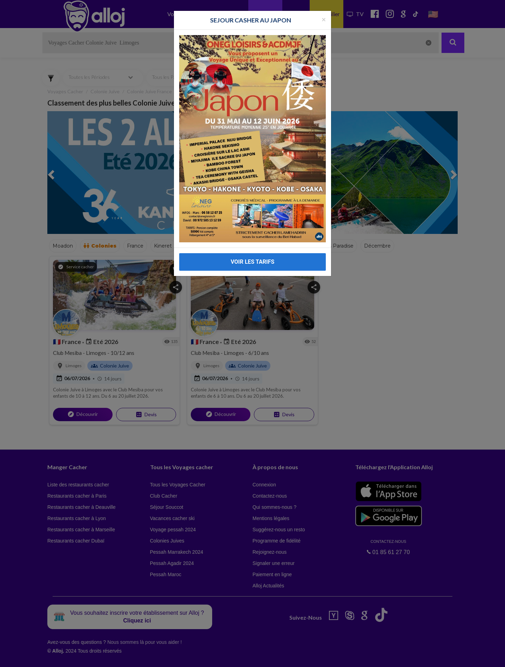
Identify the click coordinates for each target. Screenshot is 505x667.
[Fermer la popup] (324, 19)
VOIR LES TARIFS (253, 261)
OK (154, 657)
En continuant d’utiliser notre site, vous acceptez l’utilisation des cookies (75, 656)
